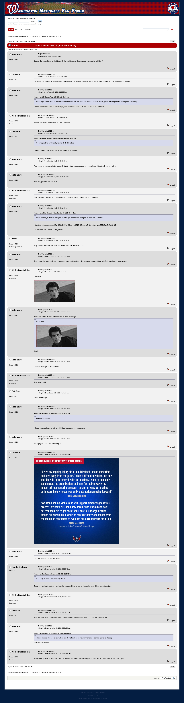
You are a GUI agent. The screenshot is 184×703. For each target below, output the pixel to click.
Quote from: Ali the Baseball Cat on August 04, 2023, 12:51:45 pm (55, 138)
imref (14, 239)
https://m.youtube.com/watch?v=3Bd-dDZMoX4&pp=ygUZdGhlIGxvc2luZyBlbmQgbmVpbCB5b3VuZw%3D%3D (75, 225)
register (32, 18)
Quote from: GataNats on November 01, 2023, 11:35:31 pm (52, 633)
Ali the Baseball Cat (21, 116)
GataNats (16, 391)
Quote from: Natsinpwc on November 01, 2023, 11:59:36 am (53, 574)
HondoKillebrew (19, 567)
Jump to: (156, 678)
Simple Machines (100, 692)
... (24, 41)
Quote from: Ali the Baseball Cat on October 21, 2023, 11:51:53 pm (55, 317)
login (26, 18)
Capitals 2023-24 (44, 54)
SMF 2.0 (83, 692)
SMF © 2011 (90, 692)
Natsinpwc (17, 54)
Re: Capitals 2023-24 (46, 74)
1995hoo (16, 74)
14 (26, 41)
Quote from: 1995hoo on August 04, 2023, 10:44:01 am (51, 97)
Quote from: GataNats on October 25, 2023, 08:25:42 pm (52, 413)
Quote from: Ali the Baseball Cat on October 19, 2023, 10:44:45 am (55, 213)
